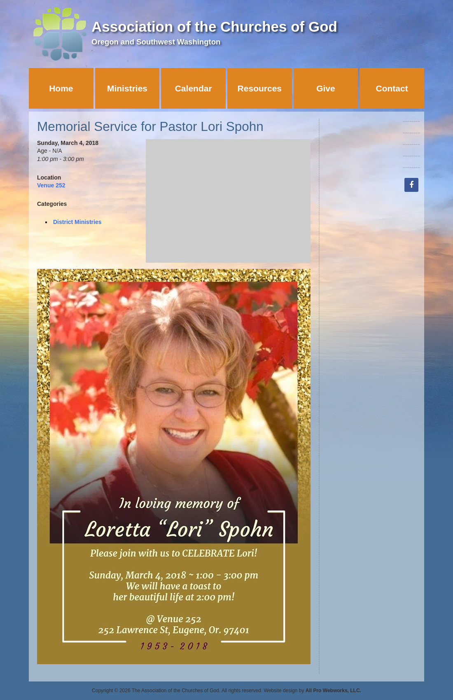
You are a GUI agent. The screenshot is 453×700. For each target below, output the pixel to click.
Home (61, 88)
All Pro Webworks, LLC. (333, 690)
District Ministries (77, 222)
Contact (392, 88)
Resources (260, 88)
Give (325, 88)
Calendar (193, 88)
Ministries (127, 88)
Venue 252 (51, 185)
